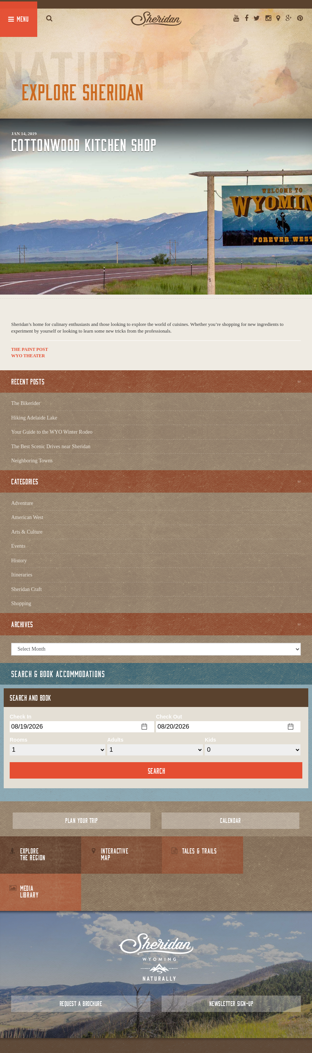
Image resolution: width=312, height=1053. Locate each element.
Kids (210, 740)
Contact (143, 1030)
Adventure (22, 503)
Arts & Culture (26, 532)
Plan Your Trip (81, 820)
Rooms (18, 740)
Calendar (230, 820)
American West (27, 517)
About (123, 1030)
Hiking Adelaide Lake (34, 418)
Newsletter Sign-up (231, 966)
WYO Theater (28, 355)
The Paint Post (29, 349)
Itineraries (21, 575)
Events (18, 546)
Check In (20, 717)
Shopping (21, 603)
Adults (115, 740)
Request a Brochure (81, 966)
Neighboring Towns (31, 460)
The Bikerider (25, 403)
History (19, 560)
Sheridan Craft (26, 589)
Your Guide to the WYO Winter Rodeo (51, 432)
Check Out (169, 717)
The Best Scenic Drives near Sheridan (50, 446)
